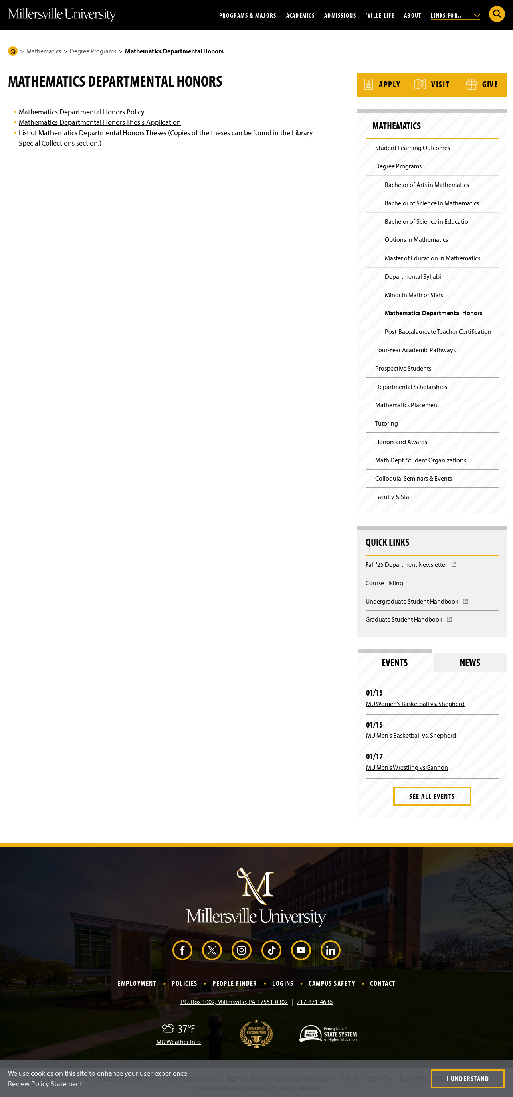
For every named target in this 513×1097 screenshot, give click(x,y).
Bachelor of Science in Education (428, 221)
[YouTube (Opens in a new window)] (301, 950)
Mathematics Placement (407, 404)
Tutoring (386, 423)
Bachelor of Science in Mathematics (432, 202)
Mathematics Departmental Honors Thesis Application (100, 122)
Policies (185, 983)
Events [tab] (395, 662)
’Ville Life (380, 15)
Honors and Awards (401, 441)
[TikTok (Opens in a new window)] (271, 950)
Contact (382, 983)
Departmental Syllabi (413, 276)
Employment (136, 983)
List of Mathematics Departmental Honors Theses (92, 132)
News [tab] (470, 662)
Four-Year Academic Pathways (415, 349)
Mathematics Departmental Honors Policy (81, 111)
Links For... (455, 15)
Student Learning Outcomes (412, 147)
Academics (300, 15)
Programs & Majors (248, 15)
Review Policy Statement (45, 1083)
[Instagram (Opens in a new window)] (242, 950)
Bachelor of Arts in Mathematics (427, 184)
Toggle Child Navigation (370, 165)
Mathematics (43, 51)
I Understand (468, 1078)
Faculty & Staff (394, 496)
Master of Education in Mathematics (432, 257)
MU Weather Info (178, 1041)
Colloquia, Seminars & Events (413, 478)
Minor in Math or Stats (414, 294)
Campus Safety (332, 983)
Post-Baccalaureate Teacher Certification (438, 331)
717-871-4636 (315, 1000)
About (412, 15)
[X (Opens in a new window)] (212, 950)
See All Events (432, 795)
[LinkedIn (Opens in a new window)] (331, 950)
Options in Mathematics (416, 239)
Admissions (340, 15)
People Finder (234, 983)
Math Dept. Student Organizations (420, 459)
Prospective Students (403, 367)
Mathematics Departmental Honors (434, 312)
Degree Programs (93, 51)
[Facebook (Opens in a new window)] (182, 950)
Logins (283, 983)
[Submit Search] (497, 14)
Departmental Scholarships (411, 386)
